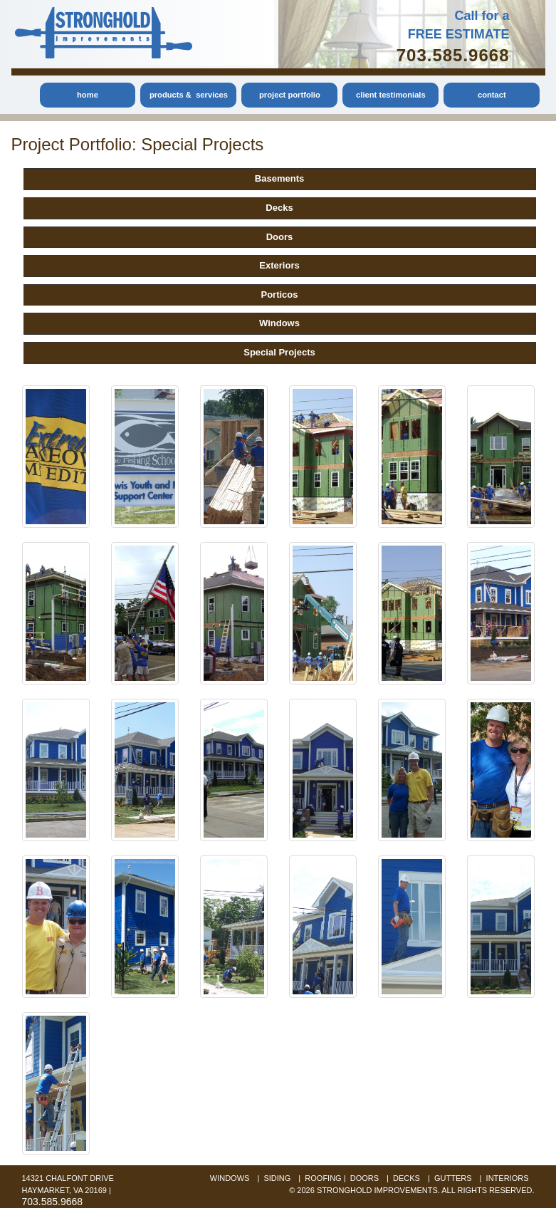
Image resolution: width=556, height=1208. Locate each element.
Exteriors (279, 265)
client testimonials (391, 94)
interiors (507, 1178)
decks (406, 1178)
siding (276, 1178)
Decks (279, 207)
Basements (279, 178)
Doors (279, 236)
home (87, 94)
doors (364, 1178)
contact (492, 94)
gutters (453, 1178)
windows (230, 1178)
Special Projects (279, 352)
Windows (279, 323)
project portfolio (289, 94)
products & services (189, 94)
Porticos (279, 294)
